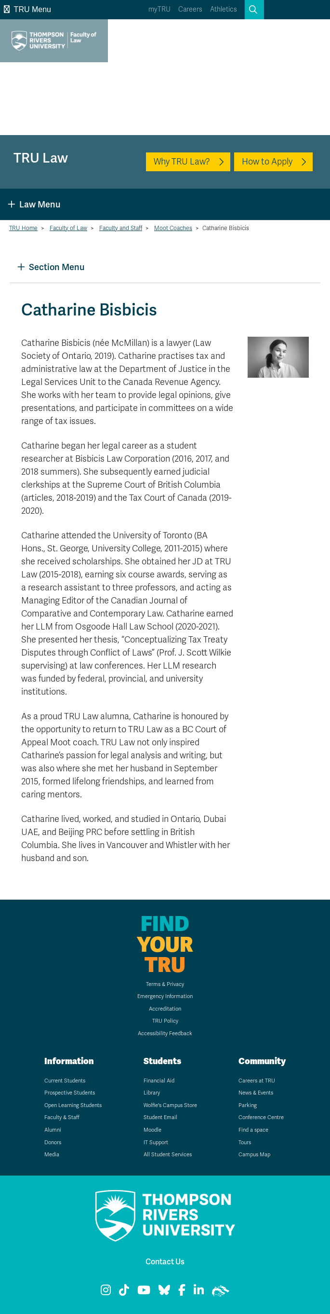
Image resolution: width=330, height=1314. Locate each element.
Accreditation (165, 1009)
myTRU (159, 9)
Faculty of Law (68, 228)
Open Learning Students (73, 1105)
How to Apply (267, 161)
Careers (190, 9)
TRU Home (23, 228)
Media (51, 1154)
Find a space (253, 1130)
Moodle (152, 1130)
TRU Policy (165, 1021)
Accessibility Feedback (165, 1033)
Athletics (223, 9)
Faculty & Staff (61, 1117)
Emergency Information (165, 996)
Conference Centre (261, 1117)
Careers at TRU (256, 1081)
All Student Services (168, 1154)
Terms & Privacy (165, 984)
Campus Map (254, 1154)
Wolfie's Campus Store (170, 1105)
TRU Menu (27, 9)
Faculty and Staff (120, 228)
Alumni (52, 1130)
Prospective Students (69, 1093)
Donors (52, 1142)
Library (152, 1093)
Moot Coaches (173, 228)
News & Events (255, 1093)
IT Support (156, 1142)
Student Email (160, 1117)
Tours (244, 1142)
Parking (247, 1105)
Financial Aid (159, 1081)
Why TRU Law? (182, 161)
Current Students (64, 1081)
